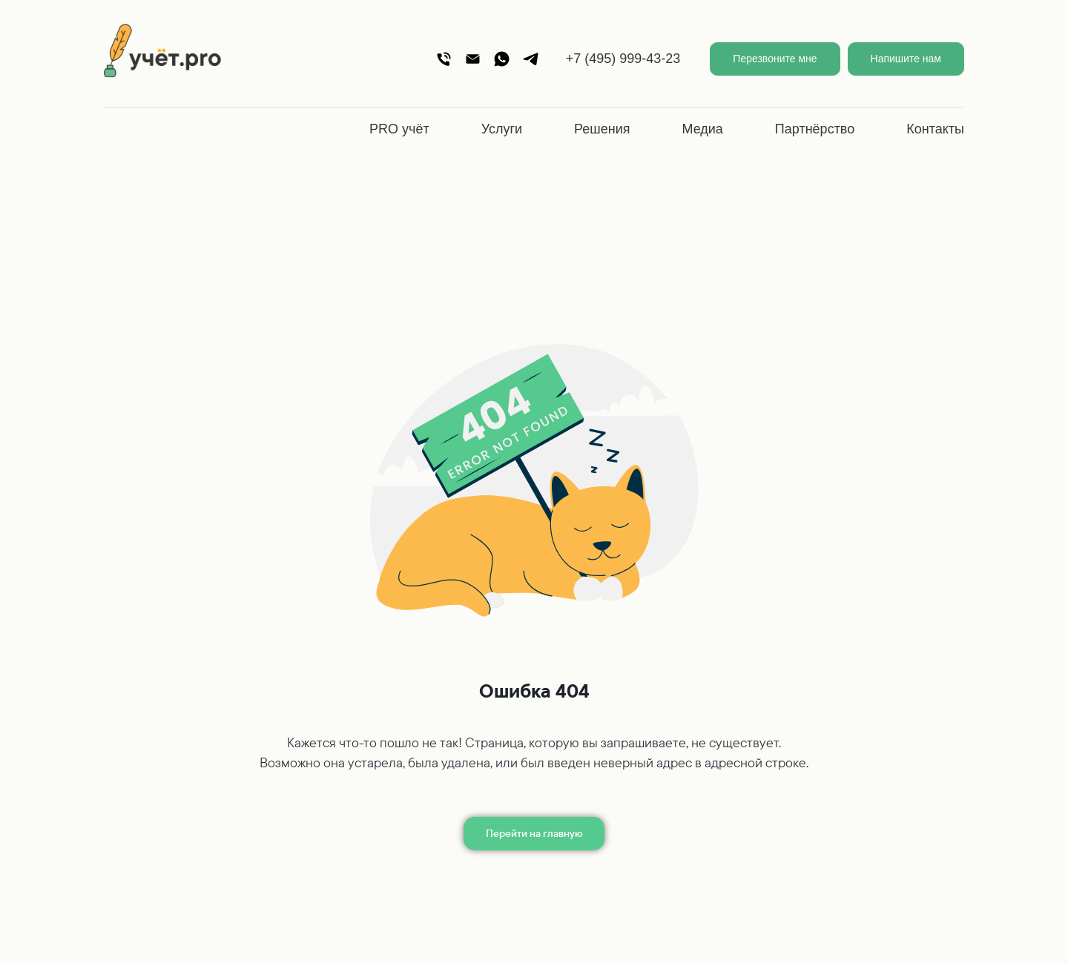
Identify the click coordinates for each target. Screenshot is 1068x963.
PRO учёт (399, 129)
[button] (775, 59)
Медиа (702, 129)
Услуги (501, 129)
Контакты (935, 129)
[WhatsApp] (501, 59)
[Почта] (473, 59)
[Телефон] (444, 59)
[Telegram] (530, 59)
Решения (602, 129)
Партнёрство (814, 129)
